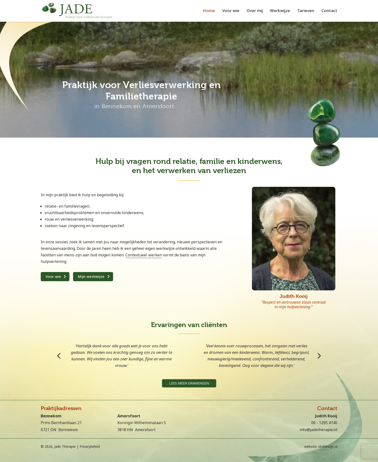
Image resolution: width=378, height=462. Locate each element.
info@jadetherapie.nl (318, 430)
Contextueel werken (143, 255)
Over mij (255, 11)
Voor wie (230, 11)
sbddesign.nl (327, 446)
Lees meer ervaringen (189, 383)
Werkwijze (280, 11)
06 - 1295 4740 (324, 423)
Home (209, 11)
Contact (329, 11)
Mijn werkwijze (91, 276)
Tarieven (305, 11)
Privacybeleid (90, 446)
